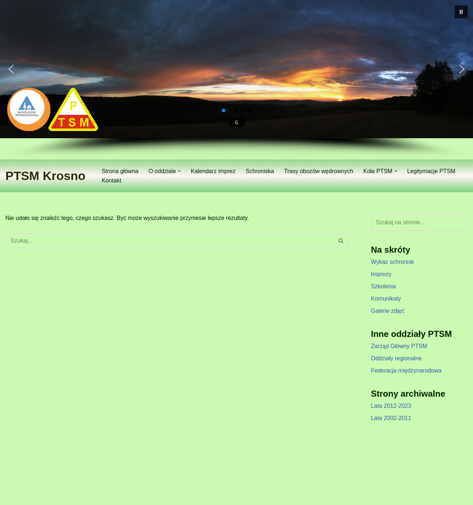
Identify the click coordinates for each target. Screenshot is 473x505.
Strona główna (120, 171)
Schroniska (259, 171)
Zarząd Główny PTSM (399, 346)
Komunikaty (386, 299)
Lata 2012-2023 (391, 406)
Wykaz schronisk (392, 262)
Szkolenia (383, 286)
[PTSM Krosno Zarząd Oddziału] (45, 176)
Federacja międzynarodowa (406, 371)
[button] (461, 11)
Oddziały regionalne (396, 358)
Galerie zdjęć (387, 311)
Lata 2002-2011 (391, 418)
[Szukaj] (169, 240)
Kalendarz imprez (213, 171)
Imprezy (381, 274)
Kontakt (111, 180)
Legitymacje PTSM (431, 171)
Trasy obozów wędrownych (318, 171)
